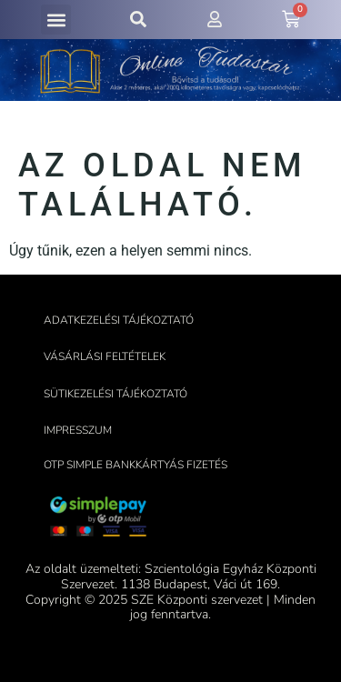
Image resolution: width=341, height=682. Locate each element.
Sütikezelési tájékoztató (115, 393)
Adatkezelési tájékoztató (119, 320)
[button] (56, 20)
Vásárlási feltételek (104, 356)
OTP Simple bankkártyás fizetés (135, 464)
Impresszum (78, 430)
